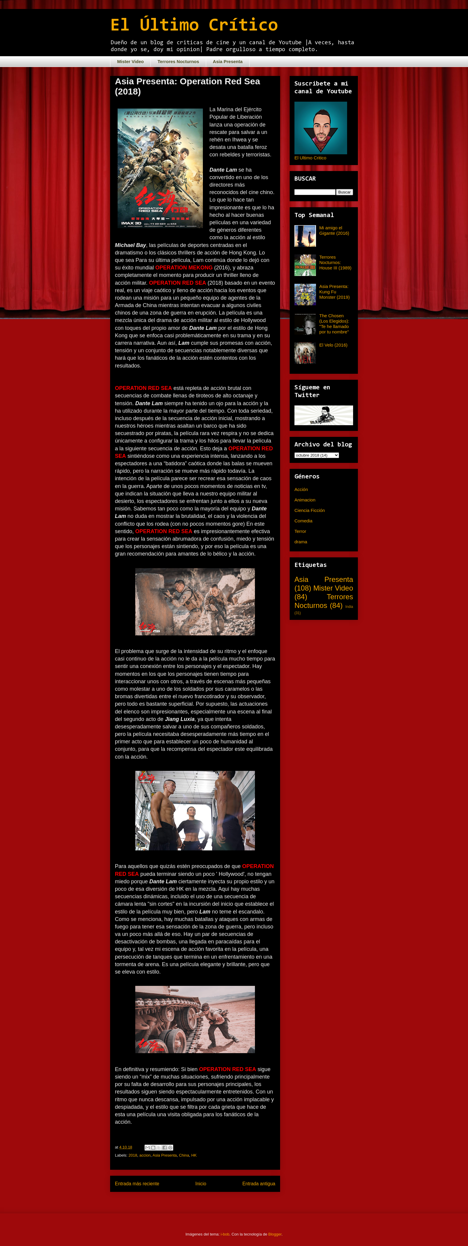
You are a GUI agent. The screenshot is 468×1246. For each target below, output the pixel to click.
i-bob (225, 1234)
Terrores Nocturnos (178, 61)
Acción (301, 489)
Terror (300, 531)
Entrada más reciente (137, 1183)
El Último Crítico (194, 26)
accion (145, 1155)
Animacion (304, 499)
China (184, 1155)
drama (300, 541)
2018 (133, 1155)
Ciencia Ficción (309, 510)
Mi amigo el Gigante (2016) (334, 230)
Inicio (200, 1183)
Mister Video (130, 61)
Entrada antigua (258, 1183)
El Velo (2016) (333, 344)
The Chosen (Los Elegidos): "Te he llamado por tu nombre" (334, 323)
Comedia (303, 520)
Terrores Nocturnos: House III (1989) (335, 262)
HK (194, 1155)
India (349, 607)
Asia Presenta (227, 61)
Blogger (275, 1234)
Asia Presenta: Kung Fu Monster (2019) (334, 292)
